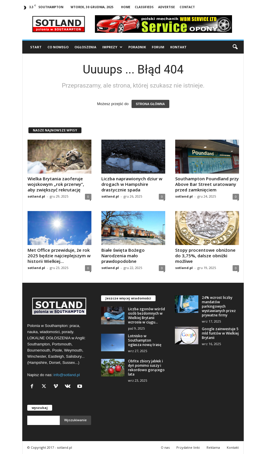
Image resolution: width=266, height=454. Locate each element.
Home (125, 7)
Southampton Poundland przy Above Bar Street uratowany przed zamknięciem (207, 184)
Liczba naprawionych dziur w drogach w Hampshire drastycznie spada (131, 184)
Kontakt (178, 47)
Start (36, 47)
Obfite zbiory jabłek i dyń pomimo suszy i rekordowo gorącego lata (146, 368)
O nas (165, 447)
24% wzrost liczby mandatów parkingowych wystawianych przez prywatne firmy (219, 306)
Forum (158, 47)
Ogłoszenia (85, 47)
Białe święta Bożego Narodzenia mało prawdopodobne (123, 255)
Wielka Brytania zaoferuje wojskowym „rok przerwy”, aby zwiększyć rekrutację (56, 184)
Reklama (213, 447)
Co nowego (58, 47)
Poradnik (137, 47)
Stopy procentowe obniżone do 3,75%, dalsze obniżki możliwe (205, 255)
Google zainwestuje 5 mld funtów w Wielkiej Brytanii (220, 333)
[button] (235, 47)
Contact (187, 7)
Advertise (166, 7)
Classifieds (144, 7)
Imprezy (112, 47)
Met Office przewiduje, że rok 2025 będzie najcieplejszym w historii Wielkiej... (59, 255)
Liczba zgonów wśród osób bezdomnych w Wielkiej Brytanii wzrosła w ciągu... (146, 315)
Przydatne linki (188, 447)
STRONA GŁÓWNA (150, 104)
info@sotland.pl (67, 375)
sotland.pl (36, 196)
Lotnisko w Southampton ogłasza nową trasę (144, 340)
